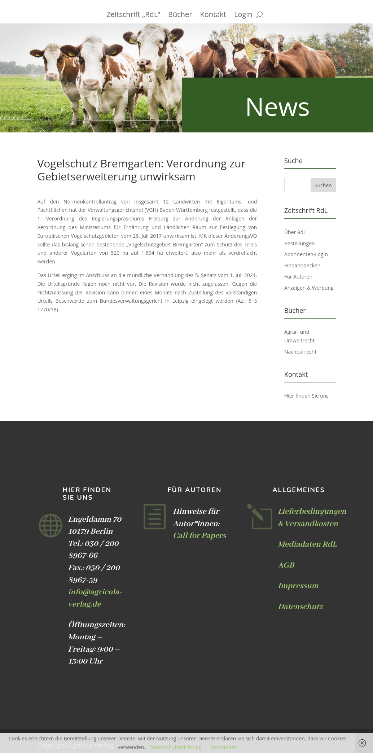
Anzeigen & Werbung (309, 287)
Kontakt (213, 15)
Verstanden (223, 747)
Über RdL (295, 232)
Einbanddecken (302, 265)
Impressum (298, 586)
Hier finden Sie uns (306, 395)
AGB (286, 565)
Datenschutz (300, 607)
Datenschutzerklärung (175, 747)
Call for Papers (199, 536)
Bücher (180, 15)
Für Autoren (298, 276)
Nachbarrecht (300, 351)
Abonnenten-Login (306, 254)
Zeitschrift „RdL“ (133, 15)
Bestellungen (299, 243)
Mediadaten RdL (307, 544)
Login (243, 15)
